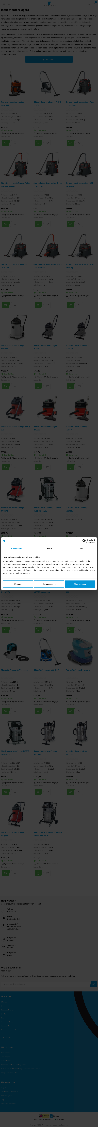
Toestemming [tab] (17, 548)
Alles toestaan (80, 584)
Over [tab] (81, 548)
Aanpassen (49, 584)
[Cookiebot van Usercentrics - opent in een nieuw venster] (84, 541)
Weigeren (18, 584)
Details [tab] (49, 548)
